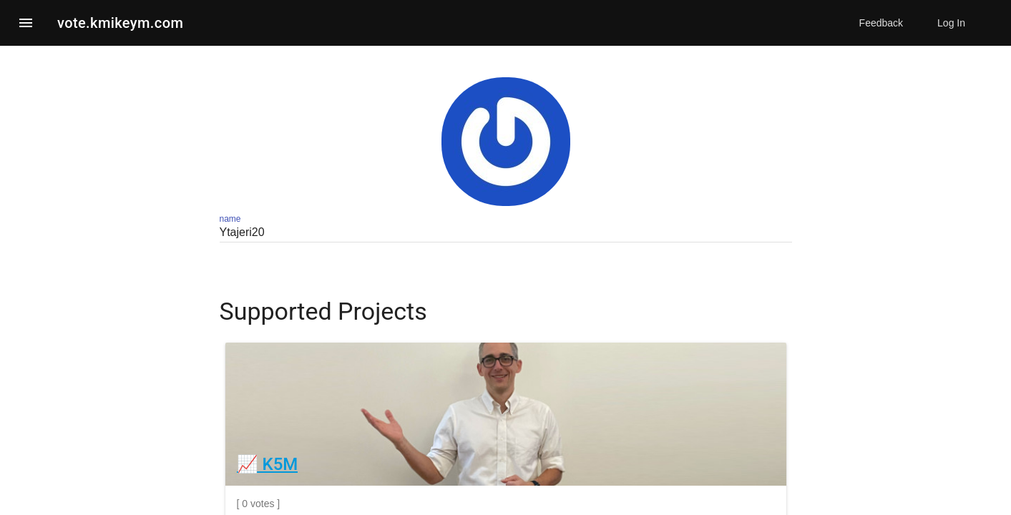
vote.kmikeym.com (120, 22)
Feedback (881, 23)
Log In (951, 23)
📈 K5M (267, 464)
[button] (26, 23)
